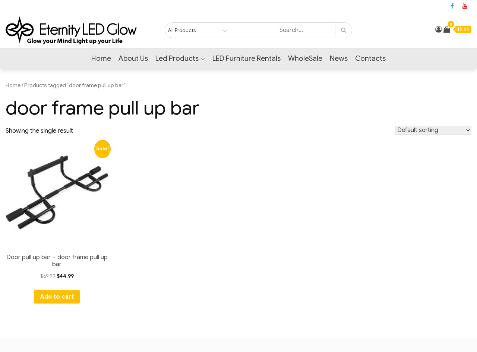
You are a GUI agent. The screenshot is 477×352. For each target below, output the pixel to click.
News (339, 58)
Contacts (370, 58)
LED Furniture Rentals (246, 58)
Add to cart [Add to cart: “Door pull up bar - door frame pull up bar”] (57, 297)
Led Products (180, 58)
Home (101, 58)
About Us (133, 58)
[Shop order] (433, 130)
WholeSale (305, 58)
